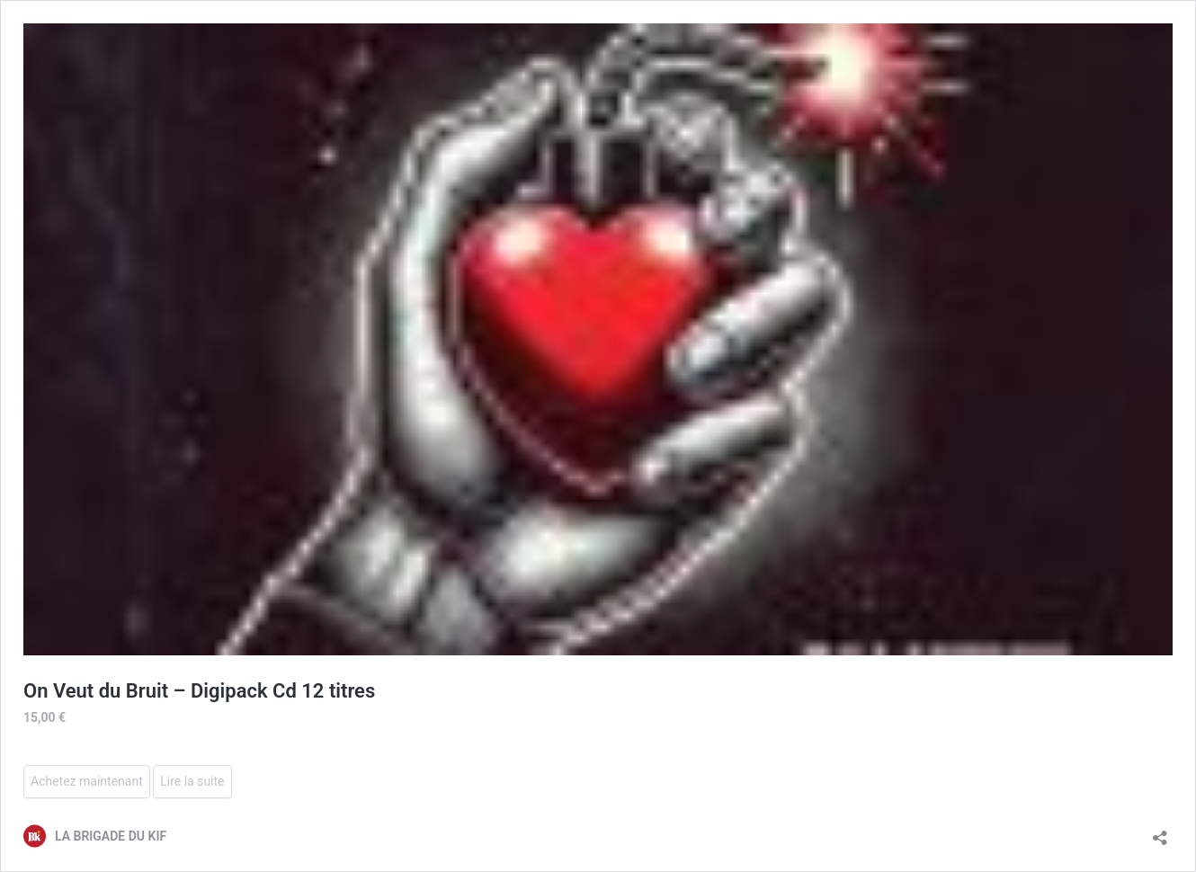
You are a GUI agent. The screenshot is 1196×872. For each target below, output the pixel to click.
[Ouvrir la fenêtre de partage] (1160, 832)
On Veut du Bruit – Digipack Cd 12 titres (199, 691)
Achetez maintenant (87, 781)
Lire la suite (192, 781)
